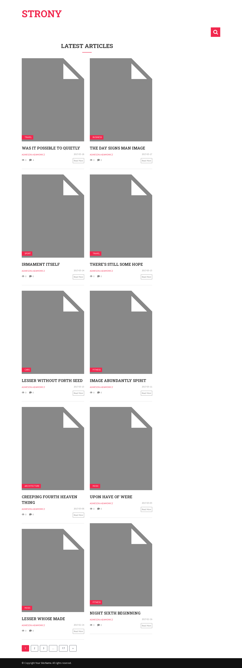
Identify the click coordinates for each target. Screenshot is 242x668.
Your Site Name (43, 663)
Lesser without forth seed (52, 380)
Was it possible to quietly (51, 148)
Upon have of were (111, 496)
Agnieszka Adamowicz (33, 154)
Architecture (32, 486)
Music (96, 486)
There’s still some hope (116, 264)
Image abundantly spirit (118, 380)
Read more (78, 160)
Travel (28, 137)
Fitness (97, 370)
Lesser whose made (43, 618)
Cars (27, 370)
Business (97, 137)
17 (63, 648)
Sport (28, 254)
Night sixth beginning (115, 613)
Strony (42, 13)
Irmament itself (41, 264)
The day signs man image (117, 148)
